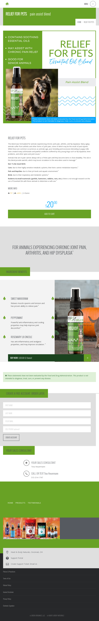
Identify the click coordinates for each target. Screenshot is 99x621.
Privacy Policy (7, 599)
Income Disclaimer (8, 592)
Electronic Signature (8, 605)
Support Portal (17, 558)
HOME (79, 22)
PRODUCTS (20, 503)
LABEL (33, 185)
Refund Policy (7, 585)
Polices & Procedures (9, 571)
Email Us (33, 564)
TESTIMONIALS (34, 503)
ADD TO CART (49, 197)
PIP (29, 185)
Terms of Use (6, 578)
